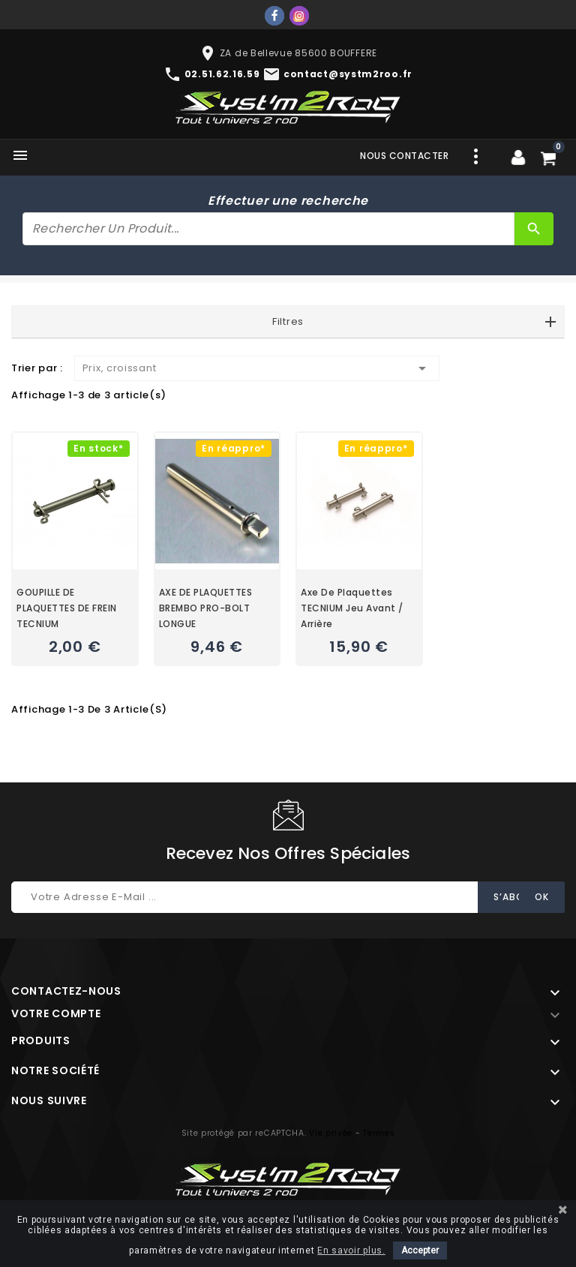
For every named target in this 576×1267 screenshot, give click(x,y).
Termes (378, 1133)
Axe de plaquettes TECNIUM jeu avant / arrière (352, 608)
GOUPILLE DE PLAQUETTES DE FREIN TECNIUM (66, 608)
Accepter (420, 1250)
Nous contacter (404, 155)
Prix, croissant (256, 368)
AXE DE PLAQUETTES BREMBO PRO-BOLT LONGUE (206, 608)
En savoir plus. (351, 1250)
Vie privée (330, 1133)
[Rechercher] (268, 228)
